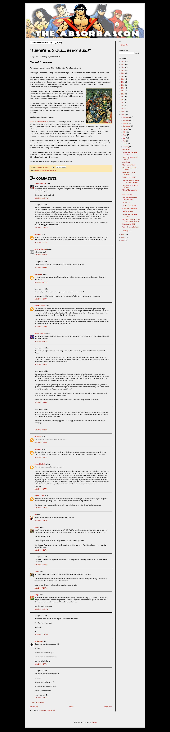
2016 (123, 91)
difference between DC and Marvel (45, 170)
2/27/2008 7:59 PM (41, 457)
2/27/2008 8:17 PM (41, 489)
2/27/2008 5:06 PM (41, 341)
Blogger (94, 722)
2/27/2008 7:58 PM (41, 442)
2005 (123, 240)
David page (39, 641)
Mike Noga (38, 274)
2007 (123, 234)
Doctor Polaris (40, 333)
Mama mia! (126, 149)
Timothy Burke (40, 306)
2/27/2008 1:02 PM (41, 242)
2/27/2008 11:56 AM (41, 198)
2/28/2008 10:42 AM (41, 609)
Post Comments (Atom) (47, 710)
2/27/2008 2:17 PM (41, 255)
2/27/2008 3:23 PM (41, 267)
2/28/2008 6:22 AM (41, 550)
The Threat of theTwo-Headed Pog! (129, 198)
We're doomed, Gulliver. (130, 227)
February (126, 147)
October (126, 123)
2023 (123, 70)
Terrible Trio (126, 202)
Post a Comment (38, 702)
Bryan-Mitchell (40, 464)
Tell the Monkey (127, 211)
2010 (123, 109)
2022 (123, 73)
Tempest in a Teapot (129, 205)
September (127, 126)
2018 (123, 85)
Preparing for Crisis (128, 224)
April (124, 141)
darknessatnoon (40, 184)
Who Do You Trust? (129, 177)
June (125, 135)
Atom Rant (126, 162)
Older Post (108, 707)
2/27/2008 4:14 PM (41, 299)
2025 (123, 64)
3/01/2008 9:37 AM (41, 664)
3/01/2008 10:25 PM (41, 698)
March (125, 144)
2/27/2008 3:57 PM (41, 282)
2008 (123, 115)
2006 (123, 237)
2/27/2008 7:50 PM (41, 430)
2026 (123, 61)
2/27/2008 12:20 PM (41, 227)
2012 (123, 103)
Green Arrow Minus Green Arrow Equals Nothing (131, 220)
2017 (123, 88)
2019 (123, 82)
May (124, 138)
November (126, 120)
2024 (123, 67)
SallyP (37, 595)
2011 (123, 106)
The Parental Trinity (129, 165)
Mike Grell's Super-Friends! (128, 173)
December (126, 117)
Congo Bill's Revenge (129, 208)
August (125, 129)
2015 (123, 94)
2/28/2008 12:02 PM (41, 634)
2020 (123, 79)
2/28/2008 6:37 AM (41, 565)
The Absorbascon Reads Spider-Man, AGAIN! (130, 181)
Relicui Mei (124, 45)
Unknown (38, 234)
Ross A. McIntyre (41, 249)
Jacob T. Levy (39, 496)
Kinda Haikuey (127, 195)
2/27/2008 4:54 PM (41, 326)
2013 (123, 100)
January (126, 231)
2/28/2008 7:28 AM (41, 588)
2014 (123, 97)
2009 (123, 111)
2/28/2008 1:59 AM (41, 520)
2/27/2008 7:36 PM (41, 402)
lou (36, 515)
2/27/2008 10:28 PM (41, 508)
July (124, 132)
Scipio (37, 527)
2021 (123, 76)
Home (71, 707)
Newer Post (34, 707)
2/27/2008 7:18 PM (41, 364)
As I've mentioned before (39, 122)
